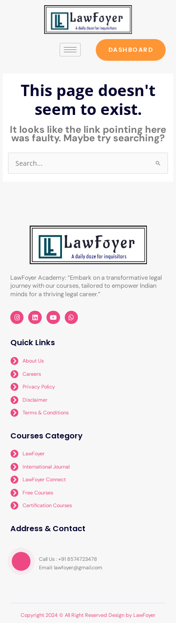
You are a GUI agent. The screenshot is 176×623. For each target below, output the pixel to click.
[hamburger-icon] (70, 50)
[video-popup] (21, 561)
